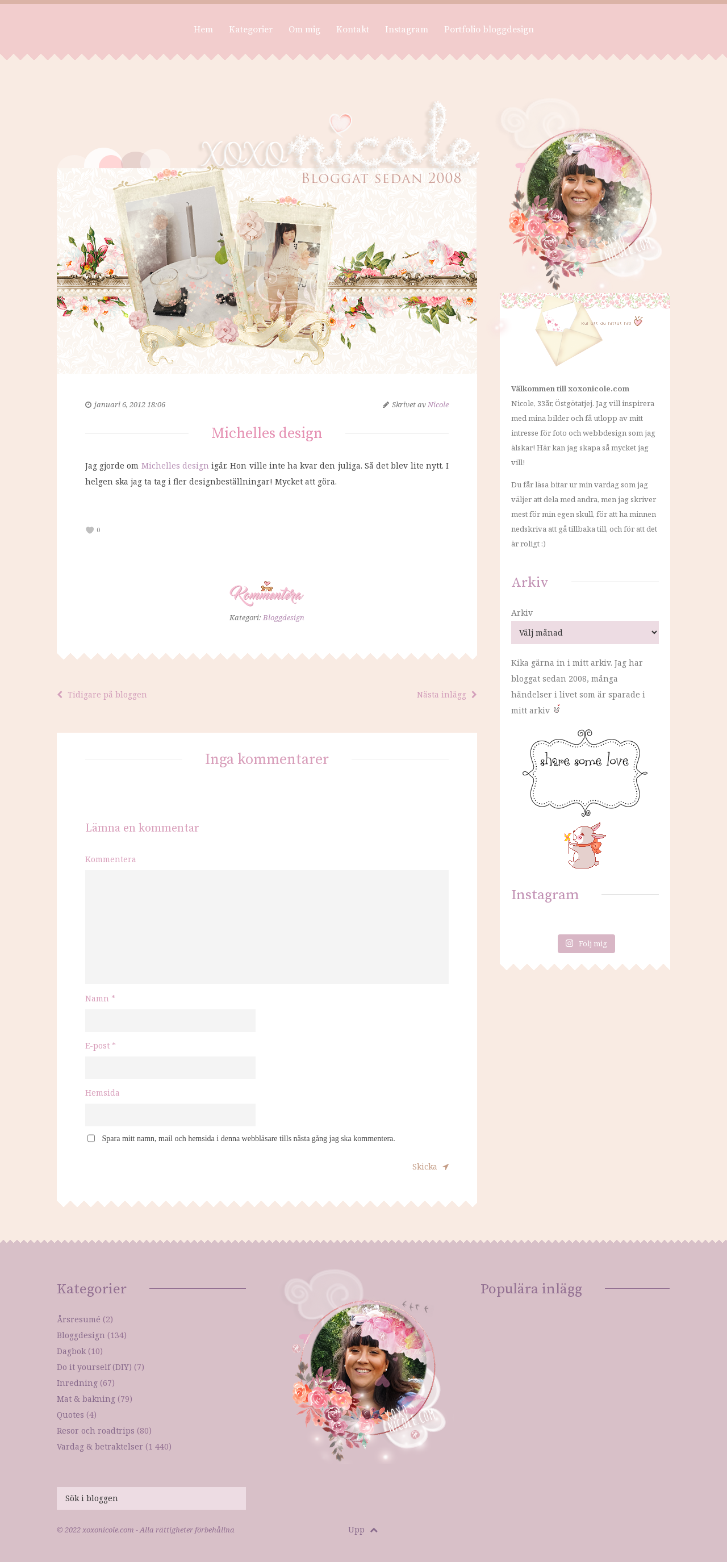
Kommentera (110, 859)
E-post (100, 1045)
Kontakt (352, 29)
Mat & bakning (86, 1398)
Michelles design (175, 465)
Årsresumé (79, 1319)
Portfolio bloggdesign (489, 29)
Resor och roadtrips (96, 1430)
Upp (363, 1529)
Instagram (406, 29)
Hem (203, 29)
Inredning (77, 1382)
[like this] (90, 530)
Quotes (70, 1414)
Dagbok (71, 1351)
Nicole (438, 404)
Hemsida (102, 1092)
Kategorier (251, 29)
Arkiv (522, 612)
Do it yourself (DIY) (94, 1366)
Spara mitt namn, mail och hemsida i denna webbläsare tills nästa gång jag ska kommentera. (248, 1138)
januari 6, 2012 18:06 (129, 404)
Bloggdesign (283, 617)
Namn (100, 998)
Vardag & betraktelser (100, 1446)
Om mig (304, 29)
